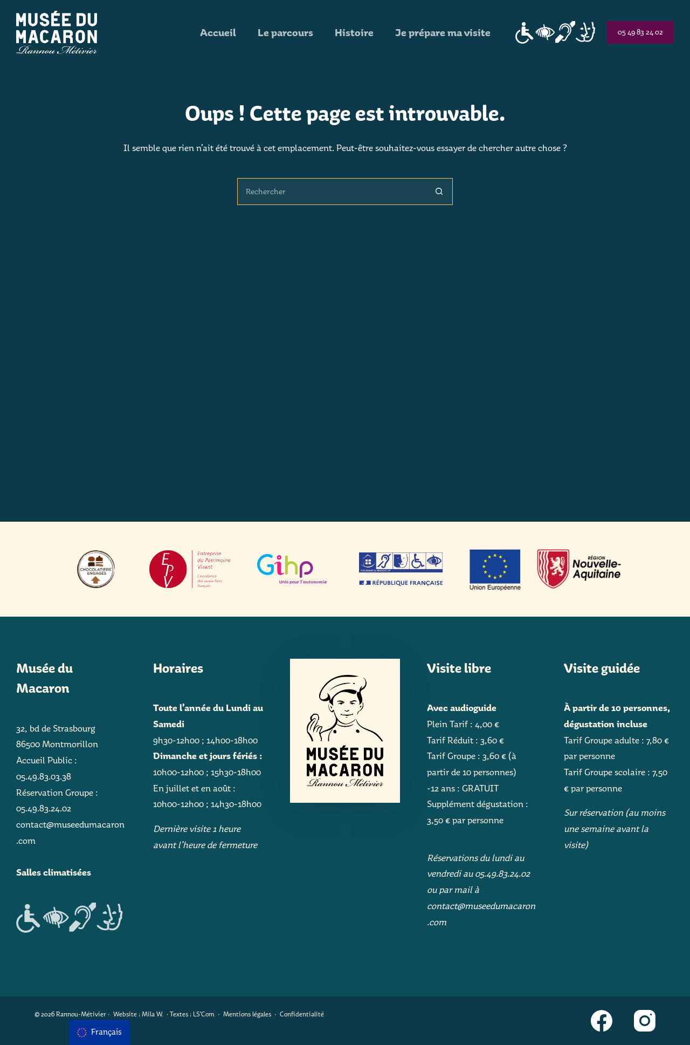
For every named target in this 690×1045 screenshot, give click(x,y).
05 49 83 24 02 (640, 32)
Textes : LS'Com (192, 1014)
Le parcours (285, 32)
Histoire (354, 32)
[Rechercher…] (331, 191)
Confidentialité (302, 1014)
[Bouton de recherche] (439, 191)
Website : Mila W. (138, 1014)
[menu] (99, 1032)
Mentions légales (247, 1014)
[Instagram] (645, 1021)
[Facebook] (601, 1021)
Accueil (218, 32)
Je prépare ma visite (443, 32)
